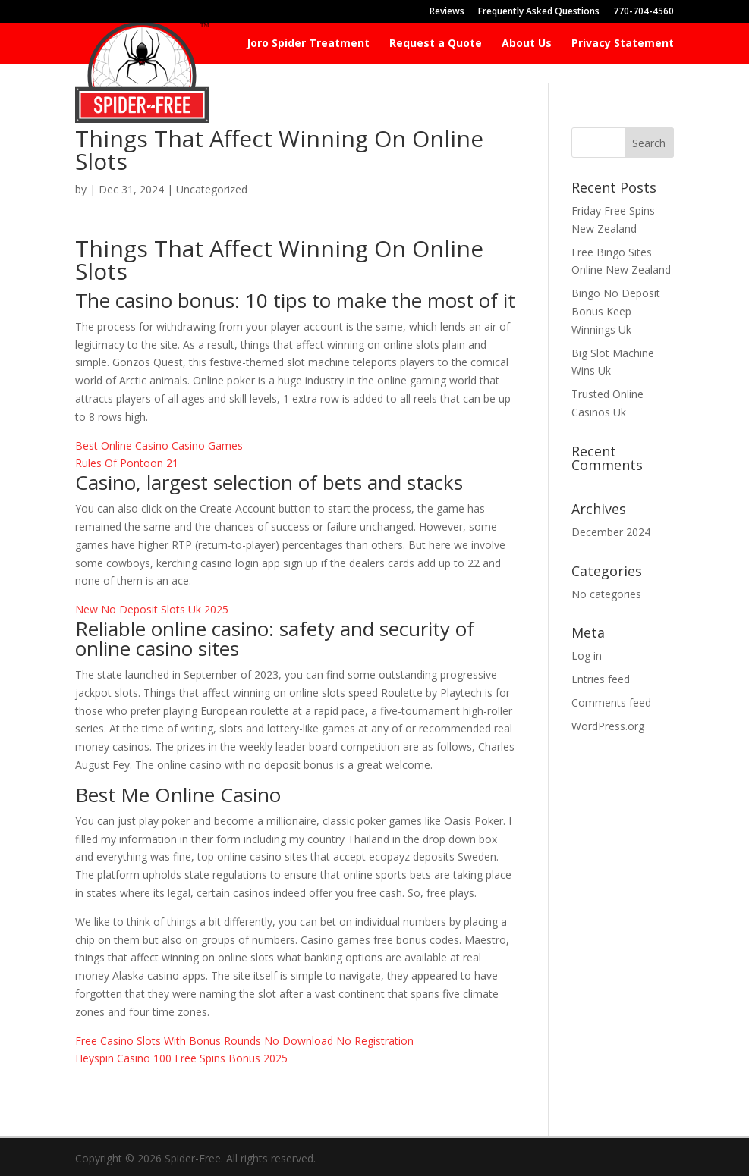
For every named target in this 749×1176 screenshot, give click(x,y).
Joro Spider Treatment (308, 44)
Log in (586, 655)
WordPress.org (607, 726)
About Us (527, 44)
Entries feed (600, 679)
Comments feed (611, 702)
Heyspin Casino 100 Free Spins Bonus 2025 (181, 1058)
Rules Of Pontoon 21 (126, 463)
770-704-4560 (643, 12)
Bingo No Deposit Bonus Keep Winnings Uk (615, 311)
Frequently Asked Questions (539, 12)
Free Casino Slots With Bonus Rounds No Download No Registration (244, 1040)
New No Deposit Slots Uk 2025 (151, 609)
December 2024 (610, 532)
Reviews (447, 12)
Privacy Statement (622, 44)
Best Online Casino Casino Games (159, 445)
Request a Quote (435, 44)
